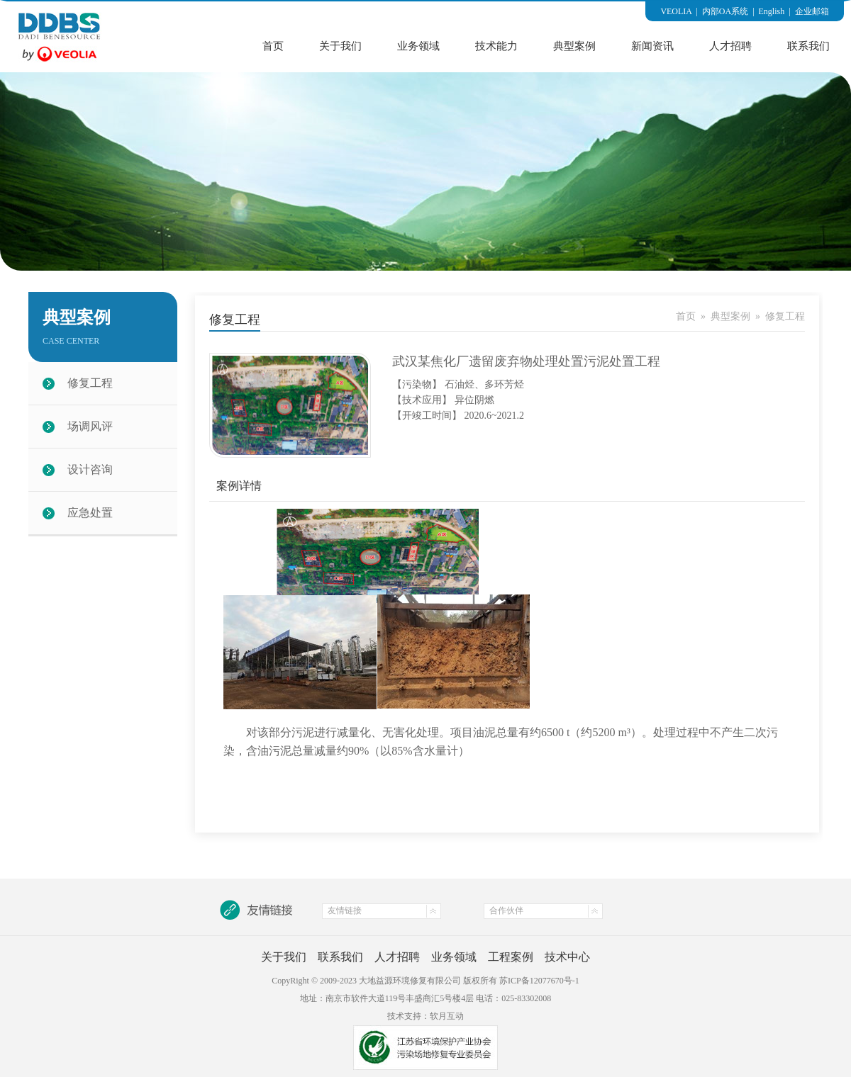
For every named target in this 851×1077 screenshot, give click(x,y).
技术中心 (567, 957)
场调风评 (90, 426)
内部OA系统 (725, 11)
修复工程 (90, 383)
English (772, 11)
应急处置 (90, 513)
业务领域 (418, 46)
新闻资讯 (652, 46)
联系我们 (808, 46)
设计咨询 (90, 469)
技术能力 (496, 46)
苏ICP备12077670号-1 (539, 981)
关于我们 (340, 46)
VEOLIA (675, 11)
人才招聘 (730, 46)
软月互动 (447, 1016)
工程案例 (510, 957)
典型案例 (574, 46)
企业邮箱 (812, 11)
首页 (273, 46)
